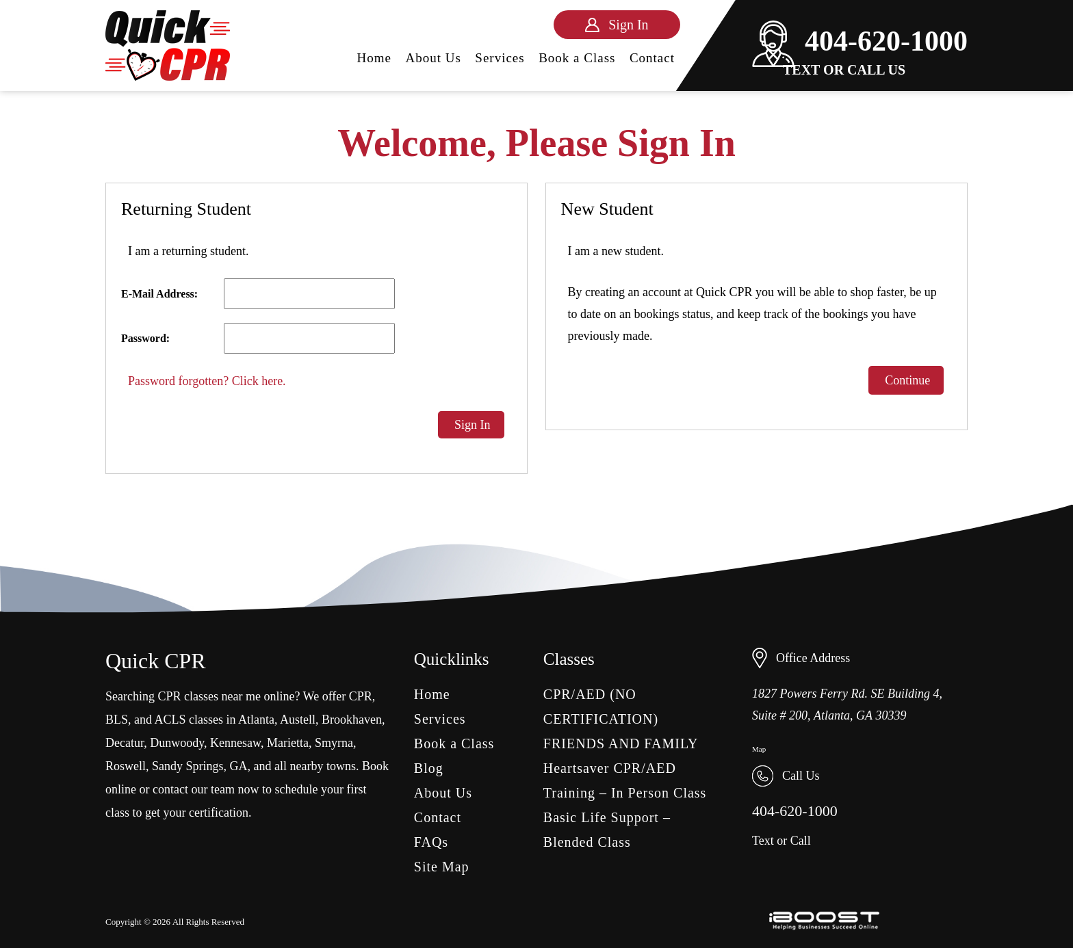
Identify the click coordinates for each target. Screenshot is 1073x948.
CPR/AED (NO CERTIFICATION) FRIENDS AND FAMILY (621, 719)
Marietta (288, 743)
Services (499, 58)
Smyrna (334, 743)
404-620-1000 (860, 41)
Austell (297, 719)
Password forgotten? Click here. (207, 381)
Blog (428, 768)
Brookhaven (352, 719)
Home (374, 58)
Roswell (125, 766)
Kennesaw (235, 743)
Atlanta (256, 719)
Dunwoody (177, 743)
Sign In (471, 425)
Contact (652, 58)
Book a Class (577, 58)
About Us (433, 58)
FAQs (431, 842)
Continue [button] (906, 380)
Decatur (124, 743)
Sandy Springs (188, 766)
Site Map (441, 866)
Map (759, 749)
